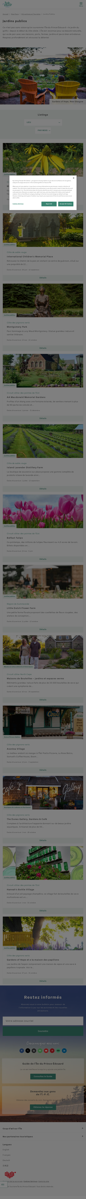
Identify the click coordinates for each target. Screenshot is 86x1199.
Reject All (49, 204)
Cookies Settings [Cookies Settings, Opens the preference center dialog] (18, 204)
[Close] (73, 177)
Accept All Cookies (66, 204)
